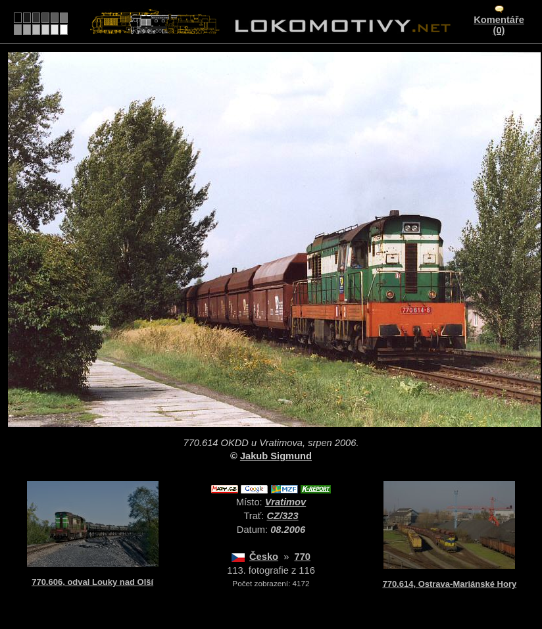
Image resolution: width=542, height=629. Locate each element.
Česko (263, 556)
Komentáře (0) (499, 25)
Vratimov (285, 502)
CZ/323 (283, 516)
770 (302, 556)
